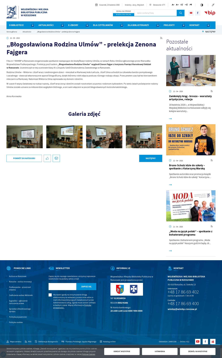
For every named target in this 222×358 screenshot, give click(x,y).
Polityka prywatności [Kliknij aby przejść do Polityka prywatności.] (18, 317)
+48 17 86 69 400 (183, 304)
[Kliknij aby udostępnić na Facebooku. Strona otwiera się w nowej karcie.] (47, 158)
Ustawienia (160, 351)
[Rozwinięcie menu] (20, 270)
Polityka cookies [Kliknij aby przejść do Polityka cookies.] (16, 322)
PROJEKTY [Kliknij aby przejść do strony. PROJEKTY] (169, 25)
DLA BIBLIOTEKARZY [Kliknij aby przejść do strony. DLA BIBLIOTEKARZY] (138, 25)
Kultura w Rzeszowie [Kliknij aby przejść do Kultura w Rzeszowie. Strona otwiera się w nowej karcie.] (17, 276)
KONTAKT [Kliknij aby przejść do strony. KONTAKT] (194, 25)
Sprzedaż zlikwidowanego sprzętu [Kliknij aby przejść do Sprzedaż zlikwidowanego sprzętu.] (20, 310)
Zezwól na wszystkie (197, 351)
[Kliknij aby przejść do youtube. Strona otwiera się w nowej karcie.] (191, 13)
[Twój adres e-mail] (62, 286)
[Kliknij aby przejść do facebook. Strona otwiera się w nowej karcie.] (197, 13)
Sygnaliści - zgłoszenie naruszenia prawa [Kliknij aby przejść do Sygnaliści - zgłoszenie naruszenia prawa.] (18, 302)
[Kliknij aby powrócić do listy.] (202, 31)
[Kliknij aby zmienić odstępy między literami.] (177, 5)
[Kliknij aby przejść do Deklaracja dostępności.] (46, 341)
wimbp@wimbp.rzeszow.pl (182, 309)
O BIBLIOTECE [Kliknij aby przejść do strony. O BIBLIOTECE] (16, 25)
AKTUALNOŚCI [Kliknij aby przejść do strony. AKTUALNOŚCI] (46, 25)
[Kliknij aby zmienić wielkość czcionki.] (173, 5)
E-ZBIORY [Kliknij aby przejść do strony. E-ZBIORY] (73, 25)
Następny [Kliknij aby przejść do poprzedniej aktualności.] (210, 31)
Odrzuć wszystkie (122, 351)
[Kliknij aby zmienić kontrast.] (201, 5)
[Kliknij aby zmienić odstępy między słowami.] (186, 5)
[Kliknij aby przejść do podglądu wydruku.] (56, 158)
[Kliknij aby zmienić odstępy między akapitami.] (190, 5)
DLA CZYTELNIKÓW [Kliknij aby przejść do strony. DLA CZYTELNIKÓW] (103, 25)
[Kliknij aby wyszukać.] (180, 13)
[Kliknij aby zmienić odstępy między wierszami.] (182, 5)
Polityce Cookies (88, 354)
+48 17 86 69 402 (183, 292)
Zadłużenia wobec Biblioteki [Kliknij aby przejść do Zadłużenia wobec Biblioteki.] (21, 295)
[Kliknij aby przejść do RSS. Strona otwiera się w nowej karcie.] (161, 38)
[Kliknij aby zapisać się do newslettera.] (86, 286)
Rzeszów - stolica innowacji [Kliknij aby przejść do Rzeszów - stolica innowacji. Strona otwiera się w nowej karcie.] (20, 281)
